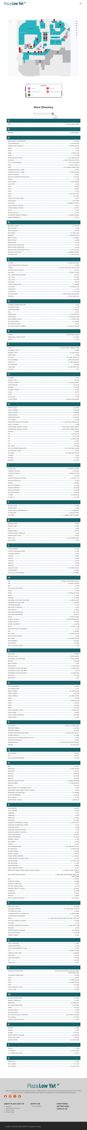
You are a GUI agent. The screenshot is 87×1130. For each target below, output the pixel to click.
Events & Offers (37, 1106)
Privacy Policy (10, 1112)
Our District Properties (13, 1108)
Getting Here (63, 1106)
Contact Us (62, 1109)
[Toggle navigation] (80, 3)
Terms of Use (10, 1110)
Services (8, 1106)
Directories (62, 1104)
